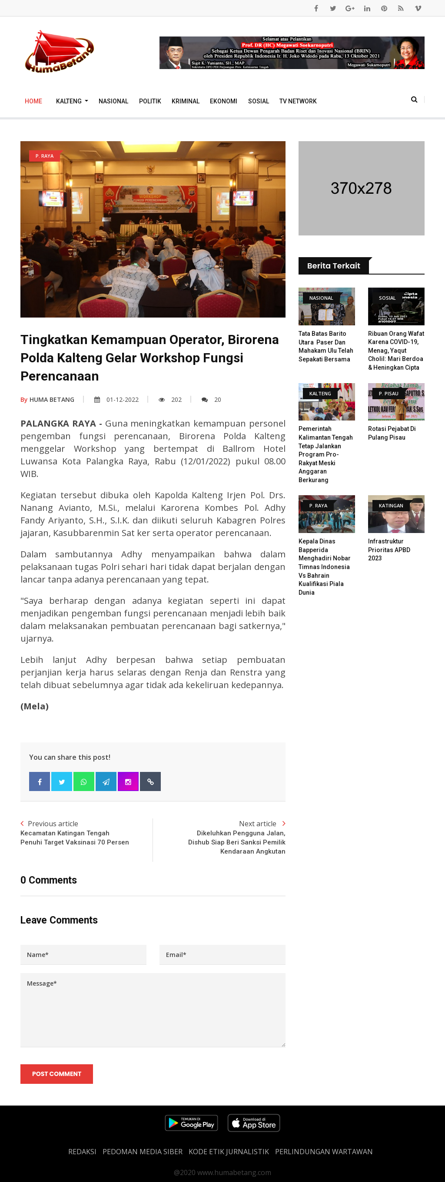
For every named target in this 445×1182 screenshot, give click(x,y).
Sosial (258, 101)
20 (211, 399)
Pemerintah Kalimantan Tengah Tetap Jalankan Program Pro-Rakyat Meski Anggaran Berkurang (326, 454)
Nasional (113, 101)
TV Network (298, 101)
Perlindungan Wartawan (324, 1151)
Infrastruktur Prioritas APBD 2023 (389, 550)
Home (33, 101)
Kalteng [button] (69, 101)
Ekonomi (223, 101)
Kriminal (185, 101)
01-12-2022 (116, 399)
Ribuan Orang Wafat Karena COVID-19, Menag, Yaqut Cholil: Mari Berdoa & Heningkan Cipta (396, 350)
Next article (219, 837)
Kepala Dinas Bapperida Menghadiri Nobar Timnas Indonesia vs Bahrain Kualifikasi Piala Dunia (325, 567)
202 (170, 399)
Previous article (86, 833)
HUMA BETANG (47, 399)
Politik (150, 101)
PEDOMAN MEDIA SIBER (143, 1151)
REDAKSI (82, 1151)
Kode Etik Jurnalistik (229, 1151)
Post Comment (56, 1074)
